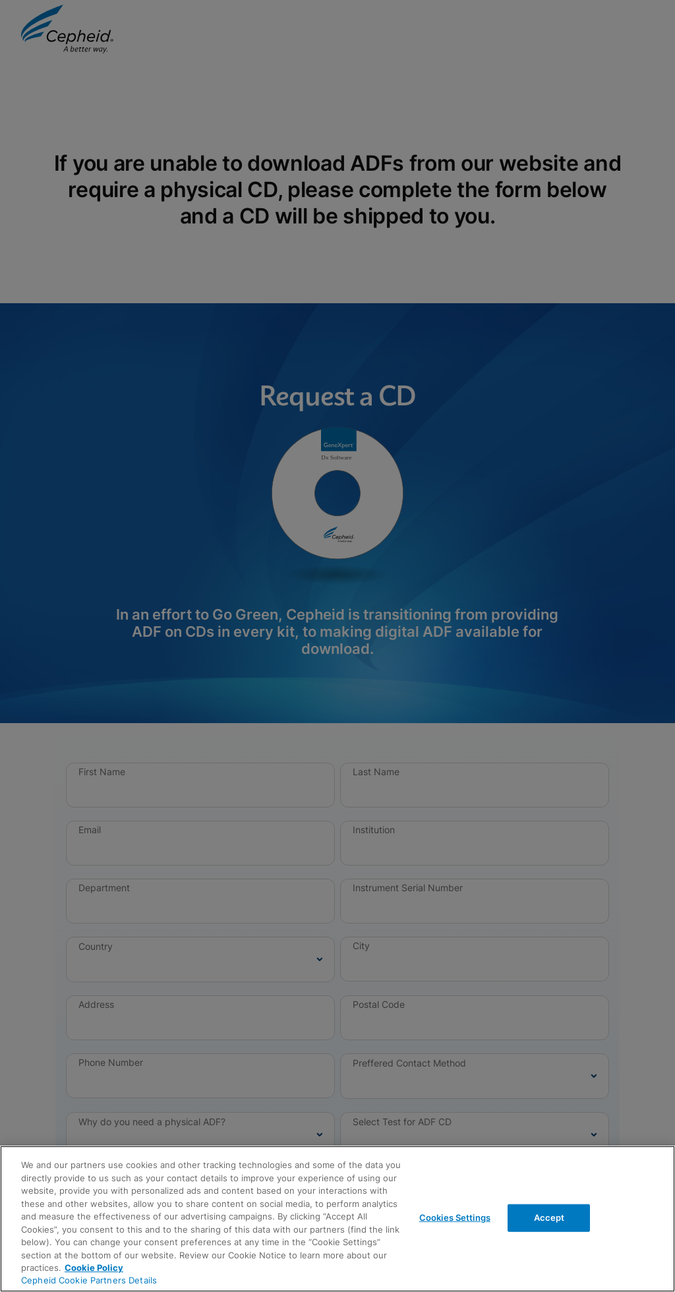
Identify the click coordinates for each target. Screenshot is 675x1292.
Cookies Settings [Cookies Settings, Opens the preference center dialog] (454, 1217)
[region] (337, 1219)
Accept (549, 1217)
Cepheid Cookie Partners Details (89, 1280)
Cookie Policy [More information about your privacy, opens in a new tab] (94, 1267)
